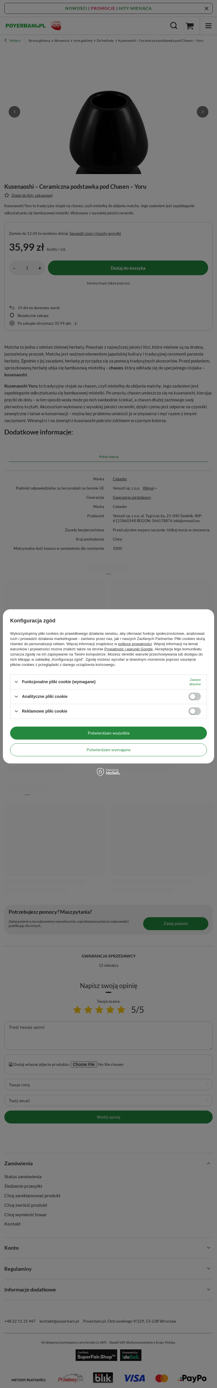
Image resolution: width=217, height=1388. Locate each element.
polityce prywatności (134, 643)
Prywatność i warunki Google (128, 649)
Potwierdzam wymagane (108, 749)
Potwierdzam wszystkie (109, 732)
